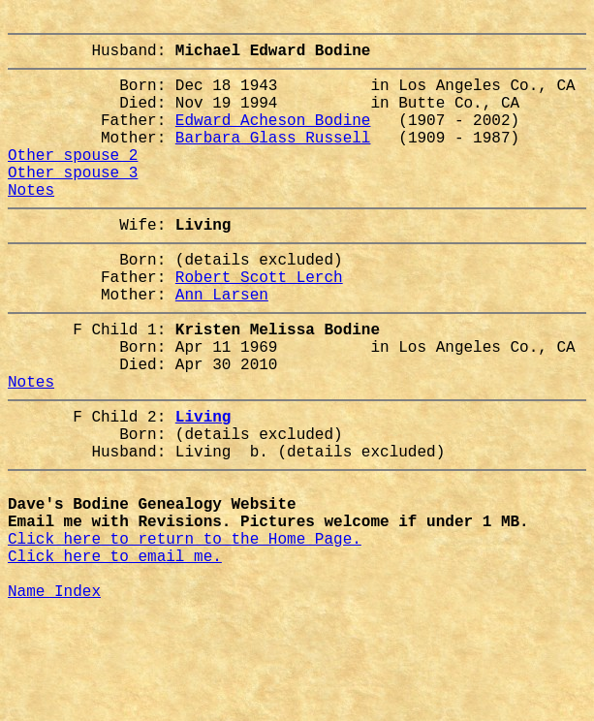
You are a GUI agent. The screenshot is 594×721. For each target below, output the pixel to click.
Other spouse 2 (73, 181)
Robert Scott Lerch (259, 322)
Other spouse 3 (73, 202)
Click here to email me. (115, 652)
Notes (31, 224)
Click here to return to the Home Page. (184, 631)
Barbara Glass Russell (273, 160)
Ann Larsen (221, 344)
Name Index (54, 694)
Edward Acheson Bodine (273, 138)
